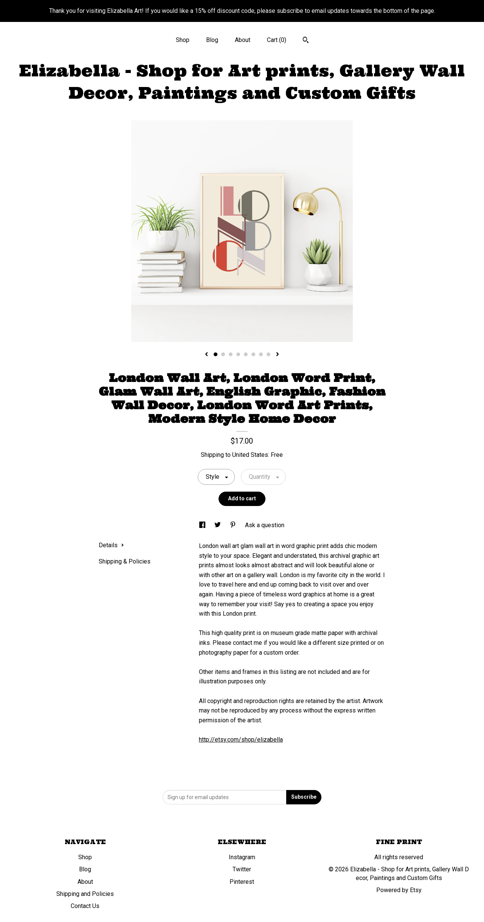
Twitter (242, 869)
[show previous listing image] (206, 354)
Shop (182, 39)
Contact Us (85, 906)
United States (250, 454)
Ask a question (264, 525)
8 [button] (268, 354)
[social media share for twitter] (218, 525)
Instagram (242, 857)
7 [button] (261, 354)
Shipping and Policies (85, 893)
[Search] (306, 41)
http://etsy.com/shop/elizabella (241, 739)
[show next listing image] (277, 354)
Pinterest (242, 881)
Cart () (276, 39)
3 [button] (231, 354)
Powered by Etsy (399, 890)
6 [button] (253, 354)
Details (111, 545)
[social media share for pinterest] (233, 525)
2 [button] (223, 354)
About (242, 39)
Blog (212, 39)
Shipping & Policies (124, 561)
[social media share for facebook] (203, 525)
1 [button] (215, 354)
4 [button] (238, 354)
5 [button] (246, 354)
